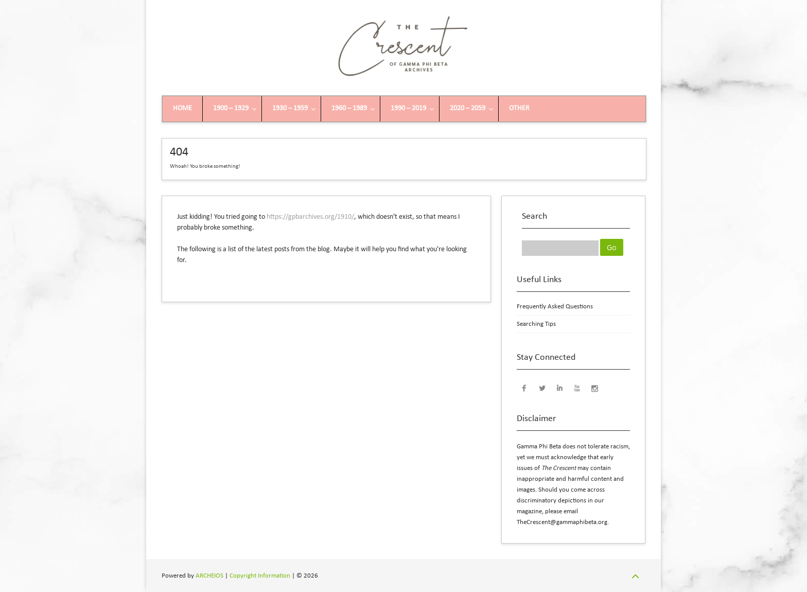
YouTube (577, 387)
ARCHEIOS (209, 575)
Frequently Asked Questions (555, 306)
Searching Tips (536, 324)
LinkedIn (559, 387)
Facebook (524, 387)
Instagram (594, 387)
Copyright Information (260, 575)
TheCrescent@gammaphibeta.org (562, 522)
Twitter (542, 387)
